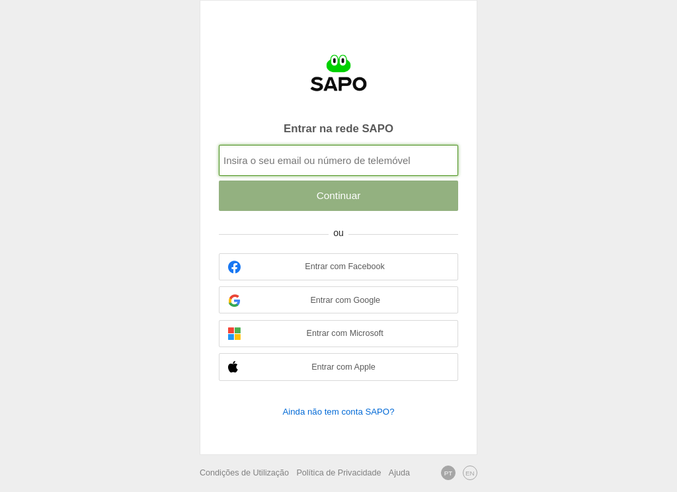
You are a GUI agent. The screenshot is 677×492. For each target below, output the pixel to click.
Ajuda (399, 472)
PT (448, 473)
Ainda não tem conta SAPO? (338, 412)
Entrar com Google (304, 301)
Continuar (339, 195)
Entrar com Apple (302, 367)
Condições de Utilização (244, 472)
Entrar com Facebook (306, 267)
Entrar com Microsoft (305, 334)
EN (470, 473)
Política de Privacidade (338, 472)
